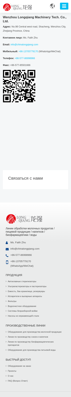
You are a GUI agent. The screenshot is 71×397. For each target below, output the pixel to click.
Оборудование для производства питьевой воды (32, 350)
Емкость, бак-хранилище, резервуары (26, 291)
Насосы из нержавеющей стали (23, 316)
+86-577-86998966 (25, 58)
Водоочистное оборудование (22, 306)
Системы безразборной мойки (22, 311)
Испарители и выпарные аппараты (25, 296)
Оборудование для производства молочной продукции (35, 332)
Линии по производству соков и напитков (28, 337)
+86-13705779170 (28, 51)
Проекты (12, 371)
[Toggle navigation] (64, 6)
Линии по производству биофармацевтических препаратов (31, 343)
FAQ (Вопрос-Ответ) (18, 381)
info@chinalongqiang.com (24, 44)
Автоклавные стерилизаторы (22, 281)
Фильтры (12, 301)
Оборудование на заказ (19, 366)
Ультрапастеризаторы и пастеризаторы (27, 286)
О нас (10, 376)
